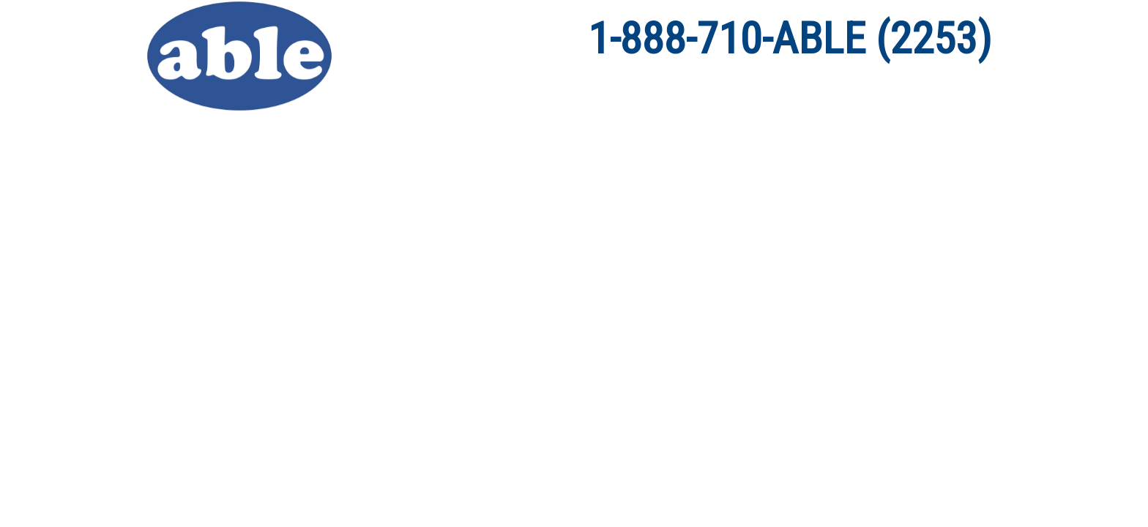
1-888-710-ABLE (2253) (789, 38)
